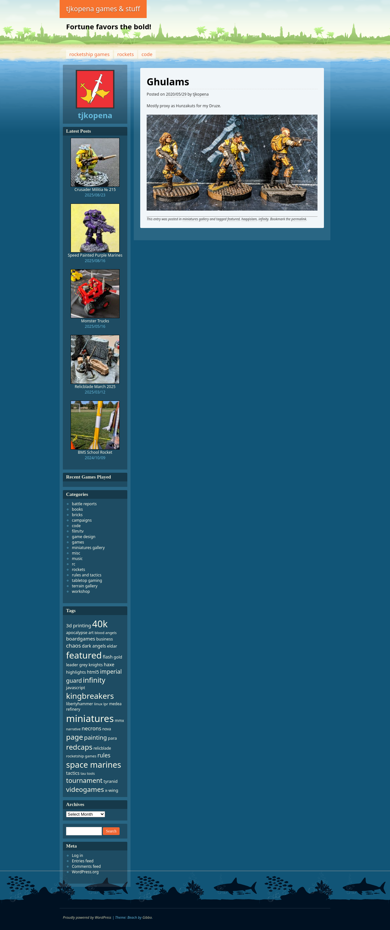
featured (233, 219)
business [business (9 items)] (104, 639)
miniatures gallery (195, 219)
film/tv (77, 531)
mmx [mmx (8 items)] (119, 720)
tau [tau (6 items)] (83, 773)
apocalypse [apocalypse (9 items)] (76, 632)
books (77, 509)
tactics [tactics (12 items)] (73, 773)
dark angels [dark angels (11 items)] (94, 646)
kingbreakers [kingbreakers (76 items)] (90, 695)
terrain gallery (84, 586)
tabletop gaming (87, 580)
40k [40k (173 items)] (100, 623)
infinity (263, 219)
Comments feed (86, 866)
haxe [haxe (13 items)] (109, 664)
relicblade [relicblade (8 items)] (102, 748)
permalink (298, 219)
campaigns (82, 520)
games (78, 542)
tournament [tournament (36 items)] (84, 780)
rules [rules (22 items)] (103, 755)
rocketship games (89, 54)
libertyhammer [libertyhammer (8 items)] (79, 704)
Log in (77, 855)
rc (73, 564)
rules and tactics (87, 575)
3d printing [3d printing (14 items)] (78, 625)
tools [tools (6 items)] (91, 773)
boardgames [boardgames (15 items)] (80, 638)
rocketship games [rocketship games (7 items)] (81, 756)
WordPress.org (85, 872)
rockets (125, 54)
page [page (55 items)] (74, 737)
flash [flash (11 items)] (108, 657)
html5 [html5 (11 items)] (93, 672)
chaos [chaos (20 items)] (73, 645)
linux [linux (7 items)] (98, 703)
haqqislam (249, 219)
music (77, 558)
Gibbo (147, 917)
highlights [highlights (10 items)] (76, 672)
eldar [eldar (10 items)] (112, 646)
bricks (77, 514)
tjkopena (201, 94)
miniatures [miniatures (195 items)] (90, 718)
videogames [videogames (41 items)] (85, 789)
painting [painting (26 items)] (95, 737)
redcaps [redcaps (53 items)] (79, 747)
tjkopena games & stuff (103, 8)
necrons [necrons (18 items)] (91, 728)
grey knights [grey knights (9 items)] (91, 665)
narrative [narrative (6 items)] (73, 729)
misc (76, 553)
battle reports (84, 504)
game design (83, 536)
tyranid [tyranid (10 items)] (110, 781)
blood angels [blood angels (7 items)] (105, 632)
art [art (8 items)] (90, 632)
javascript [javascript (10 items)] (75, 687)
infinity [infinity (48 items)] (94, 680)
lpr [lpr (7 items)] (105, 703)
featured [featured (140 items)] (84, 655)
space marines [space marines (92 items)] (93, 764)
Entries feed (82, 861)
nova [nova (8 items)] (106, 729)
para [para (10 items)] (112, 738)
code (146, 54)
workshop (81, 591)
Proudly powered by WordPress (87, 917)
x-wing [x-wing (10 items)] (111, 790)
